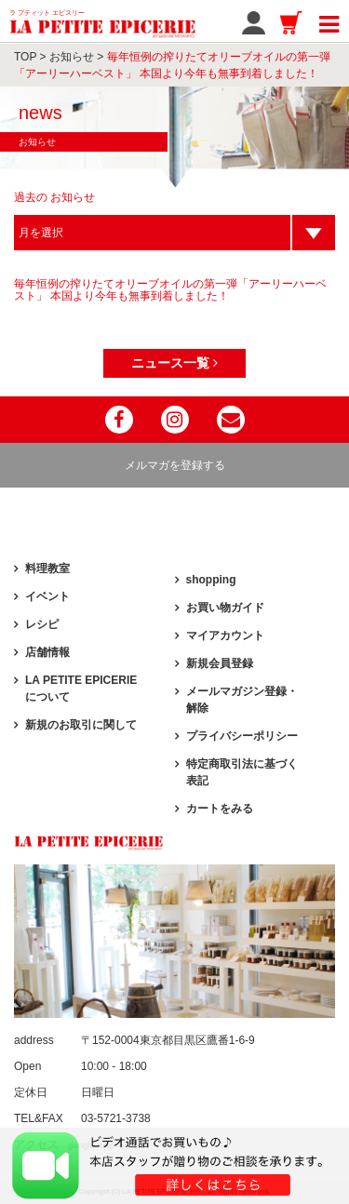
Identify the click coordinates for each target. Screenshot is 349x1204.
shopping (211, 579)
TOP (25, 56)
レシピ (42, 624)
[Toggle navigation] (329, 21)
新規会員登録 (219, 663)
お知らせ (71, 56)
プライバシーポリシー (242, 735)
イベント (47, 596)
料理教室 (47, 568)
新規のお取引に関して (81, 724)
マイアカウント (225, 635)
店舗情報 (47, 652)
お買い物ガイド (225, 607)
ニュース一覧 (174, 362)
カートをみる (219, 808)
